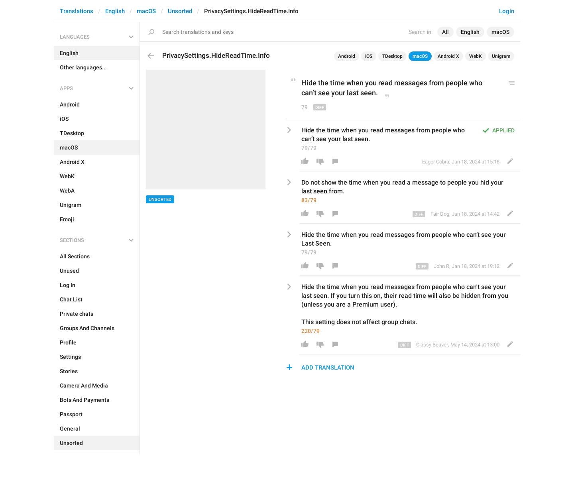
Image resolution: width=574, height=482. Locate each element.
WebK (475, 56)
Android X (448, 56)
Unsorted (180, 11)
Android (346, 56)
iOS (368, 56)
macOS (146, 11)
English (115, 11)
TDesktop (392, 56)
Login (506, 11)
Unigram (501, 56)
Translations (76, 11)
